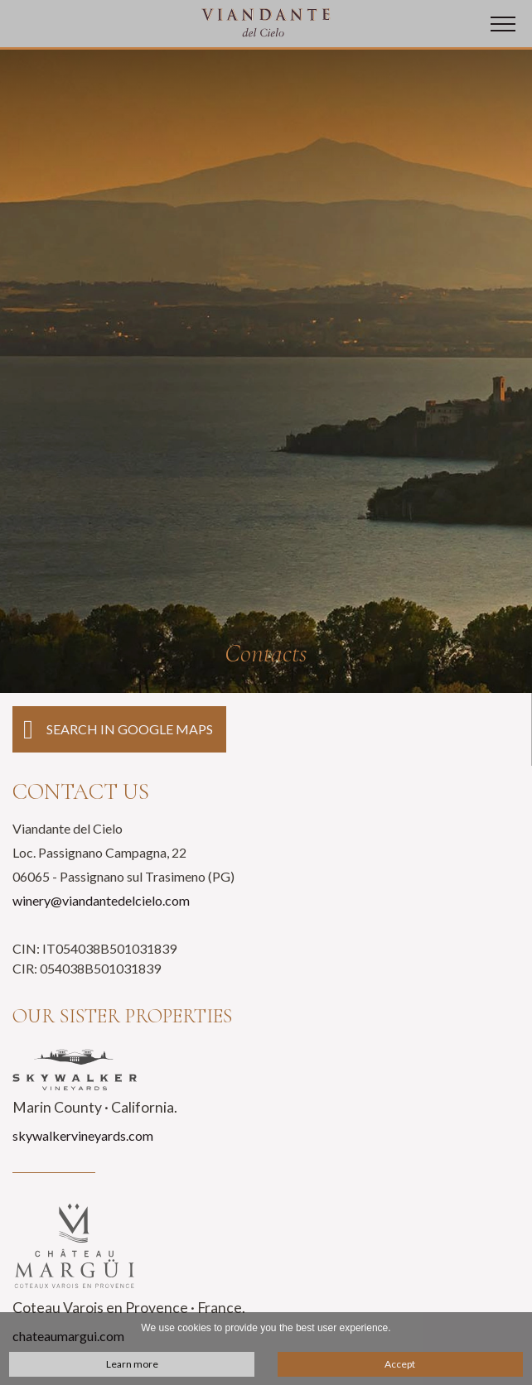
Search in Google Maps (118, 730)
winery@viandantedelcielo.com (101, 900)
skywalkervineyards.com (82, 1135)
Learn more (132, 1364)
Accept (399, 1364)
